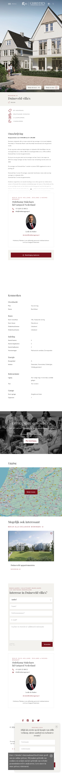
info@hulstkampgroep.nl (22, 211)
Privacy (10, 645)
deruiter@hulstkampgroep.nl (31, 235)
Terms (14, 645)
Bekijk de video (52, 87)
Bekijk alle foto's (34, 87)
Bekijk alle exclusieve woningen (26, 527)
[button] (49, 3)
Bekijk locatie (31, 492)
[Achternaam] (37, 749)
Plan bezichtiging (31, 441)
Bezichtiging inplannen (31, 255)
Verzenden (47, 644)
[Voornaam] (37, 742)
